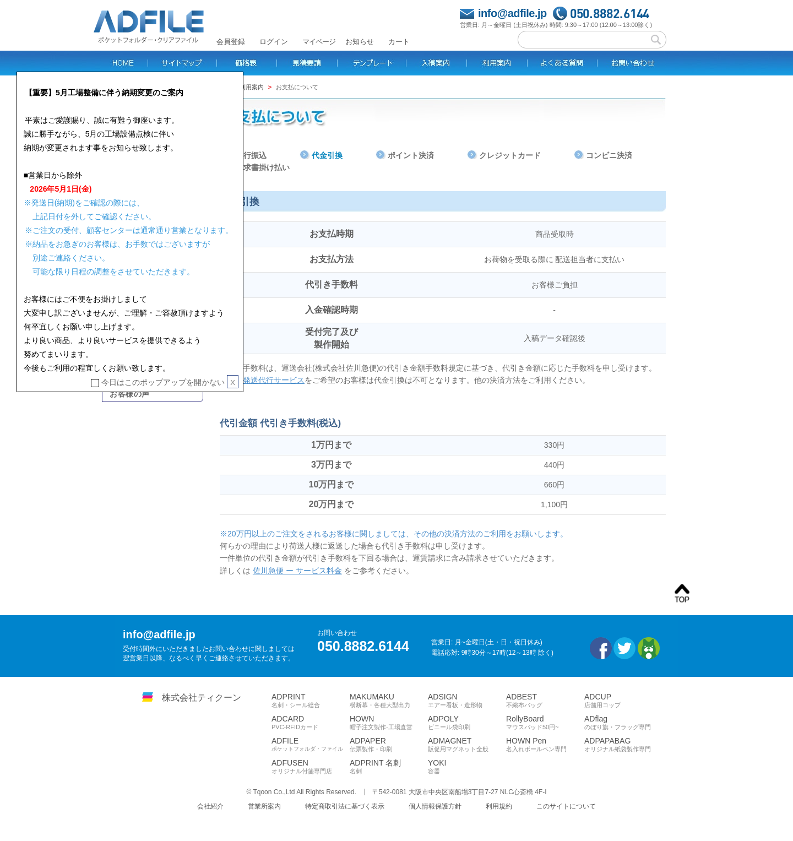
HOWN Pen (545, 744)
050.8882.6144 (610, 13)
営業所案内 (264, 806)
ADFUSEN (310, 766)
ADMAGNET (467, 744)
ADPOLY (467, 722)
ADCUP (623, 700)
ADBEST (545, 700)
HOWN (389, 722)
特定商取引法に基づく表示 (344, 806)
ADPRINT (310, 700)
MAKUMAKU (389, 700)
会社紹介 (210, 806)
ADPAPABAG (623, 744)
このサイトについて (566, 806)
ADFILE (310, 744)
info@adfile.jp (512, 13)
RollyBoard (545, 722)
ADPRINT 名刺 (389, 766)
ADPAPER (389, 744)
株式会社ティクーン (201, 697)
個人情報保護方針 (435, 806)
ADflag (623, 722)
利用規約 (499, 806)
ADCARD (310, 722)
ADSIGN (467, 700)
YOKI (467, 766)
